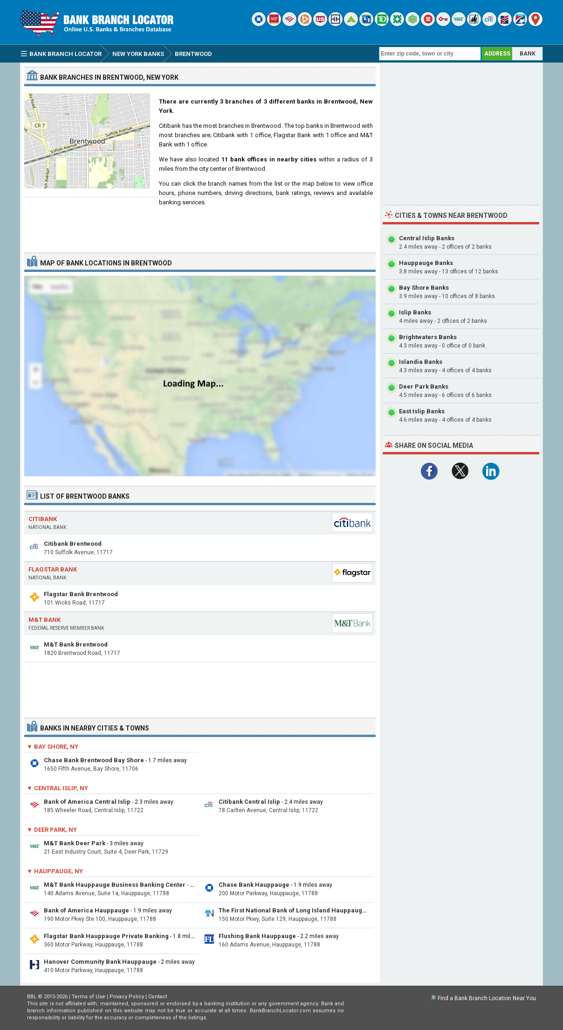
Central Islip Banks (426, 238)
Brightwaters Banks (428, 337)
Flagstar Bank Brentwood (81, 594)
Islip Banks (415, 312)
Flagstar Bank (52, 569)
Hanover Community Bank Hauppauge (100, 961)
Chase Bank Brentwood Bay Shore (94, 760)
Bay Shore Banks (424, 287)
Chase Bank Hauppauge (254, 884)
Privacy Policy (127, 997)
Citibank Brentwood (73, 543)
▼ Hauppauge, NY (55, 871)
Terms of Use (88, 997)
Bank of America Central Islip (87, 801)
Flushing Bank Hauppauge (257, 936)
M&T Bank (44, 619)
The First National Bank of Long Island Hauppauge (292, 910)
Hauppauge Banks (426, 262)
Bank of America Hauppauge (86, 910)
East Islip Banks (422, 411)
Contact (157, 997)
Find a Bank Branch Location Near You (487, 998)
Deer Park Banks (423, 386)
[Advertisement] (200, 221)
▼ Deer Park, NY (52, 829)
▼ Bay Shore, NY (52, 746)
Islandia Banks (420, 361)
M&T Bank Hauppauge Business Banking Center (114, 884)
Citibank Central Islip (249, 801)
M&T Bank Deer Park (74, 843)
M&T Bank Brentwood (76, 644)
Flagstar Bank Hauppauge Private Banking (106, 936)
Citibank (42, 518)
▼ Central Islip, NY (57, 788)
